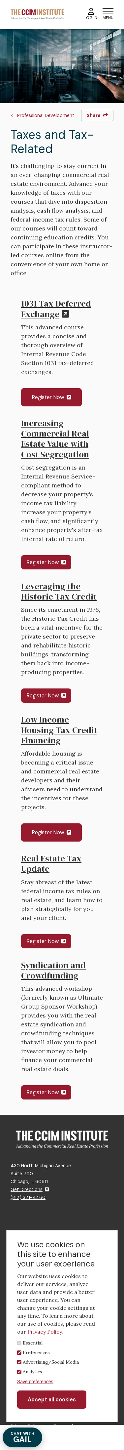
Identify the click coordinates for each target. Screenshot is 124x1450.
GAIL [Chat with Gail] (22, 1437)
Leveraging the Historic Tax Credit (59, 591)
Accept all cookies (52, 1399)
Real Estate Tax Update (51, 863)
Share (97, 115)
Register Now (51, 397)
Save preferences (35, 1381)
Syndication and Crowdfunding (53, 970)
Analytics (32, 1372)
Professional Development (46, 115)
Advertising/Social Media (51, 1362)
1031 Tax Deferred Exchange (56, 309)
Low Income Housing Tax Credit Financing (59, 730)
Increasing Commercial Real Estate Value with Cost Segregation (55, 438)
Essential (33, 1343)
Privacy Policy (44, 1331)
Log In (90, 14)
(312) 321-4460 (28, 1197)
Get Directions (30, 1189)
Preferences (36, 1352)
